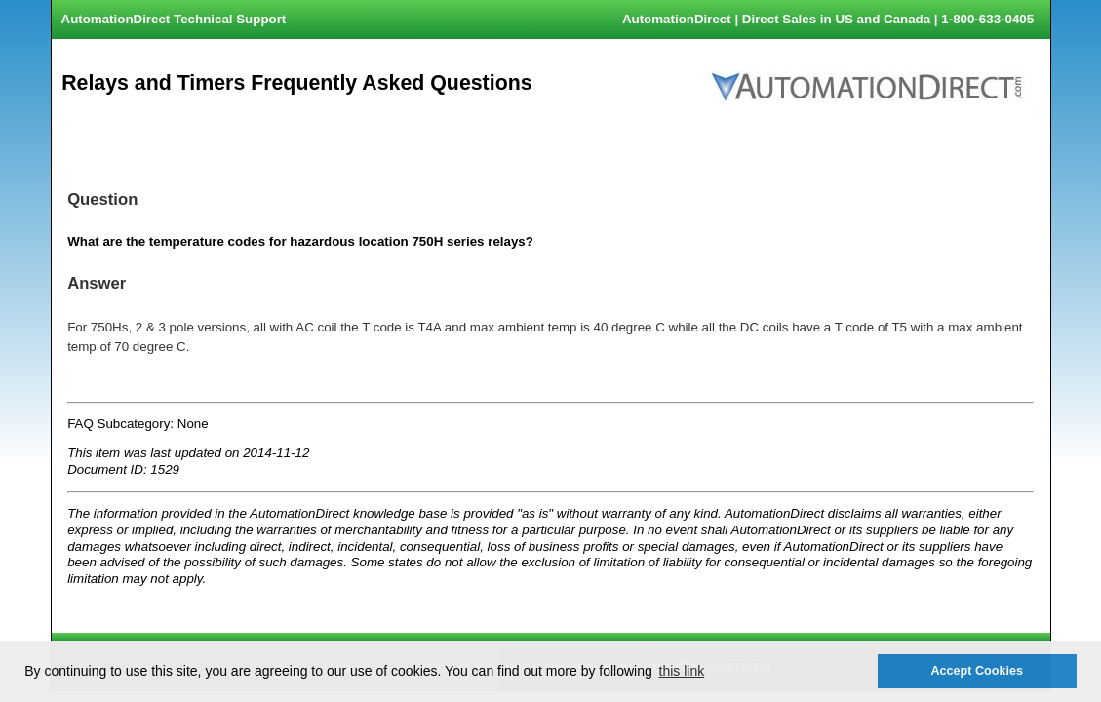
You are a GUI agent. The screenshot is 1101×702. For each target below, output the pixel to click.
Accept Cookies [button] (976, 671)
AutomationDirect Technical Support (174, 19)
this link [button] (682, 671)
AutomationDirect (676, 19)
